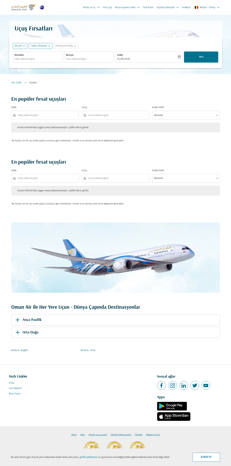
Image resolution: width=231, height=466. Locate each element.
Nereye (70, 55)
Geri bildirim (15, 388)
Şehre (82, 435)
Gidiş (120, 55)
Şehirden (138, 435)
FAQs (11, 383)
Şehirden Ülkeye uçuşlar (121, 435)
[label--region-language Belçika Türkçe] (207, 7)
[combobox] (37, 59)
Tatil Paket (148, 7)
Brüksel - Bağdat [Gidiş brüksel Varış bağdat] (19, 350)
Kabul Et (206, 456)
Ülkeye (74, 435)
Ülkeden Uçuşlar (153, 435)
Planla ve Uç (92, 7)
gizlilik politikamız (88, 457)
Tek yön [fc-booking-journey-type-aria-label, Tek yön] (18, 45)
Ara (201, 56)
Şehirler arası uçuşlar (97, 435)
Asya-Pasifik (28, 320)
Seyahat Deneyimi (168, 7)
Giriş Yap (107, 7)
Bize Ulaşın (14, 393)
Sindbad (186, 7)
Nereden (19, 55)
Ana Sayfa (16, 82)
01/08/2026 (123, 59)
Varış (84, 107)
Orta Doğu (26, 332)
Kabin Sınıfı (158, 107)
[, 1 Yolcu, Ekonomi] (38, 46)
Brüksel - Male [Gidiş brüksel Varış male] (88, 350)
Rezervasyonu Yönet (128, 7)
